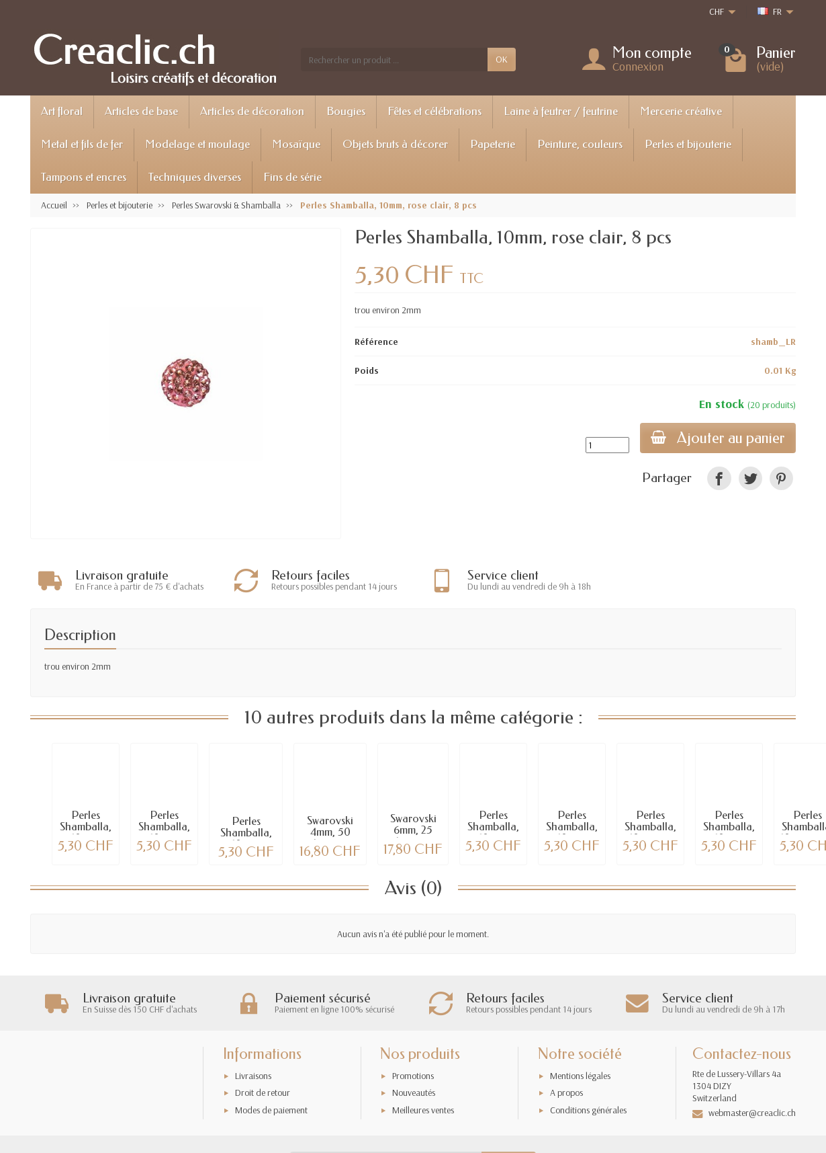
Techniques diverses (194, 177)
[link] (719, 478)
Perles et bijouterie (688, 144)
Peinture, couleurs (580, 144)
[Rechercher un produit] (394, 59)
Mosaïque (296, 144)
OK (502, 59)
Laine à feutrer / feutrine (561, 111)
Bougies (345, 111)
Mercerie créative (681, 111)
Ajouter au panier (718, 438)
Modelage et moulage (197, 144)
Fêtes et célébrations (434, 111)
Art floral (62, 111)
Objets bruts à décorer (395, 144)
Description (80, 632)
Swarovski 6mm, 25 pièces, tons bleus (413, 833)
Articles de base (141, 111)
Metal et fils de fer (82, 144)
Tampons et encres (83, 177)
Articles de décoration (252, 111)
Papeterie (492, 144)
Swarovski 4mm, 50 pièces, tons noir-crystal (330, 835)
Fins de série (292, 177)
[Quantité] (607, 445)
